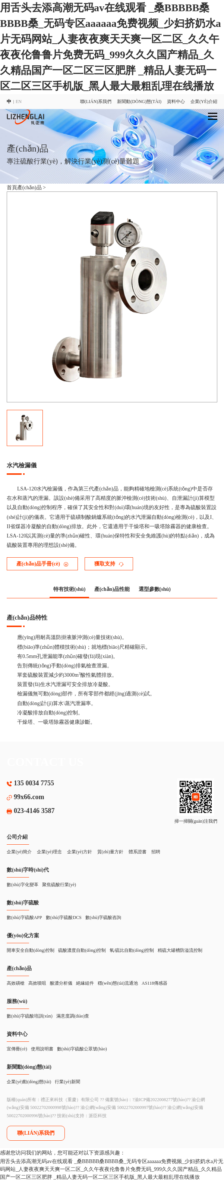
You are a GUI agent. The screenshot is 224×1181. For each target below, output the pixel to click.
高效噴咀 (37, 983)
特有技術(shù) (69, 589)
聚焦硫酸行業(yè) (59, 884)
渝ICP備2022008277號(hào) (161, 1099)
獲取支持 (108, 564)
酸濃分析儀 (61, 983)
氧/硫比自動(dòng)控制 (132, 950)
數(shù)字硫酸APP (24, 917)
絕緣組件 (85, 983)
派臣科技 (98, 1115)
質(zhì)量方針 (110, 851)
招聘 (155, 851)
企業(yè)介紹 (203, 101)
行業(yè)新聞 (67, 1081)
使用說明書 (42, 1048)
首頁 (12, 187)
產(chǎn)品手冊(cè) (42, 564)
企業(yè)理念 (49, 851)
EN (19, 101)
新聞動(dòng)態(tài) (139, 101)
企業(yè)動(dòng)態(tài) (29, 1081)
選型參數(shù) (155, 589)
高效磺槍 (16, 983)
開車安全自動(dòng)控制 (30, 950)
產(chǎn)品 (30, 187)
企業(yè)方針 (79, 851)
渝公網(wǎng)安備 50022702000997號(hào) (122, 1107)
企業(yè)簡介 (19, 851)
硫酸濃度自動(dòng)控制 (82, 950)
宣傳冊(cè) (17, 1048)
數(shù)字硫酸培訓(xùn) (30, 1016)
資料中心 (176, 101)
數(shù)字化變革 (22, 884)
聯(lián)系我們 (96, 101)
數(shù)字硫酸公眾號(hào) (82, 1048)
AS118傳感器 (154, 983)
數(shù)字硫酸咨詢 (103, 917)
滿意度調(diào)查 (72, 1016)
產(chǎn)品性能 (112, 589)
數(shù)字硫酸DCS (64, 917)
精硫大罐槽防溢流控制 (180, 950)
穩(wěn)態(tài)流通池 (118, 983)
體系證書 (137, 851)
